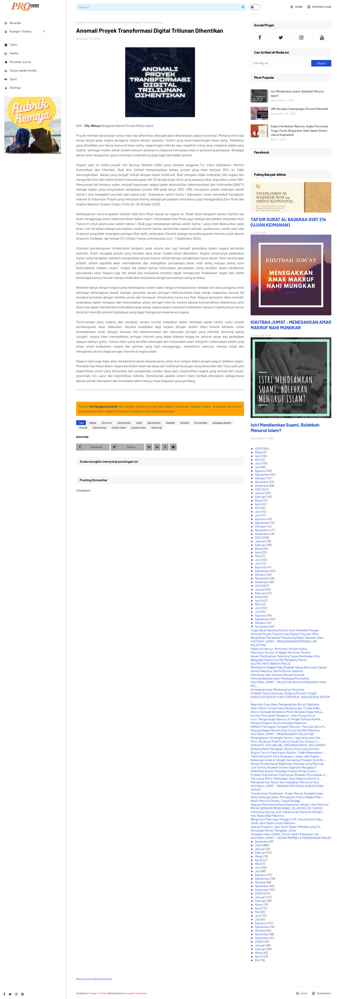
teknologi (93, 22)
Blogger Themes (98, 993)
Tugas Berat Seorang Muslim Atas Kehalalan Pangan (285, 630)
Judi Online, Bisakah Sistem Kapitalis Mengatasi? (283, 767)
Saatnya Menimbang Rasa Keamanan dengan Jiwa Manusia (289, 804)
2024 (259, 845)
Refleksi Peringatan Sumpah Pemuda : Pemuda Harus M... (289, 726)
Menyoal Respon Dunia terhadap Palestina (278, 723)
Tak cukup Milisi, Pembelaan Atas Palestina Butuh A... (286, 778)
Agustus (261, 471)
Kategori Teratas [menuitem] (17, 31)
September (262, 474)
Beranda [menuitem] (12, 23)
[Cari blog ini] (281, 63)
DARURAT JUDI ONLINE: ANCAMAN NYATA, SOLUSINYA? (288, 745)
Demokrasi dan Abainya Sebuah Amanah (277, 674)
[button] (255, 7)
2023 (258, 585)
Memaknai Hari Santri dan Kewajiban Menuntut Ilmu (285, 782)
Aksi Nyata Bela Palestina (267, 815)
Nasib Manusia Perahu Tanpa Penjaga (275, 801)
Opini (10, 79)
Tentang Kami (319, 7)
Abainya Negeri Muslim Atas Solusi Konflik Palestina (285, 730)
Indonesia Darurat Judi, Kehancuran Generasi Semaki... (288, 812)
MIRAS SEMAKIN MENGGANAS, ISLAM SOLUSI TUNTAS (287, 808)
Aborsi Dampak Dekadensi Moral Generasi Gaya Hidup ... (288, 712)
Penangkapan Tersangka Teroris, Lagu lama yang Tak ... (287, 737)
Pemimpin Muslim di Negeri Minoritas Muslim (281, 652)
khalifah (170, 422)
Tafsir (10, 44)
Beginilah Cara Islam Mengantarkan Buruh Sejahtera (285, 704)
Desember (262, 485)
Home (296, 7)
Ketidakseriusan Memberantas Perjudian (277, 689)
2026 (258, 941)
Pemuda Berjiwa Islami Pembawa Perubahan (280, 678)
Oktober (260, 478)
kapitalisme (154, 422)
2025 (258, 893)
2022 (259, 537)
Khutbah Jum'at (17, 62)
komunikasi (200, 422)
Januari (260, 493)
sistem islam (119, 427)
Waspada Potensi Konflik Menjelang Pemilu (279, 660)
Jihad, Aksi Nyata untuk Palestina (273, 823)
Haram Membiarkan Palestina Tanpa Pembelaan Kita (285, 656)
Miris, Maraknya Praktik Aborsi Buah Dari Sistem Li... (285, 741)
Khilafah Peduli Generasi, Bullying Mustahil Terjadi (284, 693)
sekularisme (99, 427)
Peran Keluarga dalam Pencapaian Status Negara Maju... (287, 797)
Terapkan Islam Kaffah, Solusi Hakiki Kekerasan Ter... (286, 834)
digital (92, 422)
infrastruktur (124, 422)
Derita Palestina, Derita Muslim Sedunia (277, 671)
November (262, 482)
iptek (139, 422)
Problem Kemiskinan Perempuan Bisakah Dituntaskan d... (289, 775)
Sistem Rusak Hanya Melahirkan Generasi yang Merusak (287, 763)
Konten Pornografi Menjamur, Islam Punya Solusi (283, 715)
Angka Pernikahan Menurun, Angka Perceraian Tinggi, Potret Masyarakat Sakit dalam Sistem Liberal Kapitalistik (299, 131)
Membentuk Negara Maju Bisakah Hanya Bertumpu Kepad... (290, 667)
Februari (261, 497)
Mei (257, 459)
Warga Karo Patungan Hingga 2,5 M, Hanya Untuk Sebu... (288, 819)
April (258, 456)
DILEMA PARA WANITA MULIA (270, 663)
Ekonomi (107, 422)
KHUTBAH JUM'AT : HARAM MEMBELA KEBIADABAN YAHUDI (291, 838)
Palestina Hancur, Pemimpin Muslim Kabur (279, 649)
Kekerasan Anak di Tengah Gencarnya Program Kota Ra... (288, 760)
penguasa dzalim (222, 422)
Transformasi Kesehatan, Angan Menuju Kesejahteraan (287, 793)
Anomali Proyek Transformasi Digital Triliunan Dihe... (286, 634)
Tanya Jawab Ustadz (20, 70)
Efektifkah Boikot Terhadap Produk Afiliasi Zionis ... (285, 771)
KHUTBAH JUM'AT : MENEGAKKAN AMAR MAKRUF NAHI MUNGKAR (291, 324)
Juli (258, 467)
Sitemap (12, 87)
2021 (258, 489)
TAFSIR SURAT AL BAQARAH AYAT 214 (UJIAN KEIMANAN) (288, 222)
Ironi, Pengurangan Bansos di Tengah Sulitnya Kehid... (287, 719)
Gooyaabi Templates (135, 993)
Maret (259, 452)
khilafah (184, 422)
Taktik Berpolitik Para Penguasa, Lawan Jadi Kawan (285, 756)
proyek (83, 427)
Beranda (81, 22)
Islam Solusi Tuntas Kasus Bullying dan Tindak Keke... (286, 708)
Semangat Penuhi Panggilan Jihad (273, 830)
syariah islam (138, 427)
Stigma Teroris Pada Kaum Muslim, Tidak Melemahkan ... (288, 752)
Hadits (11, 53)
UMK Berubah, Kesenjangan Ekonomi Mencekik (299, 109)
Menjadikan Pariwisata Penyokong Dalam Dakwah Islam (287, 637)
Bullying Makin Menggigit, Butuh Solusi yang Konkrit (285, 749)
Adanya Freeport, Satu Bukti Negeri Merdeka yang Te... (286, 826)
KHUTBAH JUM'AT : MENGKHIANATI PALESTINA (282, 734)
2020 (259, 448)
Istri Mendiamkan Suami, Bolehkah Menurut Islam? (297, 93)
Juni (258, 463)
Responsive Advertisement (94, 979)
